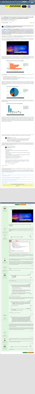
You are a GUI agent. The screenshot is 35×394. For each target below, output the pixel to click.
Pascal (26, 2)
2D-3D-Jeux (10, 2)
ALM (13, 1)
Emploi (19, 0)
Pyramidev (4, 273)
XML (17, 3)
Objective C (24, 2)
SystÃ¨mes (34, 1)
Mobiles (31, 1)
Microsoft (15, 1)
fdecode (5, 235)
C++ (16, 2)
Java (17, 1)
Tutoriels (6, 0)
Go (20, 2)
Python (30, 2)
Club (26, 0)
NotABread (4, 315)
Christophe (4, 267)
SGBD (27, 1)
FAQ (8, 0)
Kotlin (22, 2)
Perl (28, 2)
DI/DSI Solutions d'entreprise (6, 1)
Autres (19, 3)
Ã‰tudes (22, 0)
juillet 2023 (15, 280)
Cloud (10, 1)
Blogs (10, 0)
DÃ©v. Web (20, 1)
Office (29, 1)
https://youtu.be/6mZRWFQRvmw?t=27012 (16, 287)
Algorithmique (7, 2)
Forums (3, 0)
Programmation (24, 1)
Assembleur (13, 2)
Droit (24, 0)
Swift (33, 2)
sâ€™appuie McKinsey (29, 117)
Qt (16, 3)
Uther (5, 338)
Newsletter (15, 0)
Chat (13, 0)
